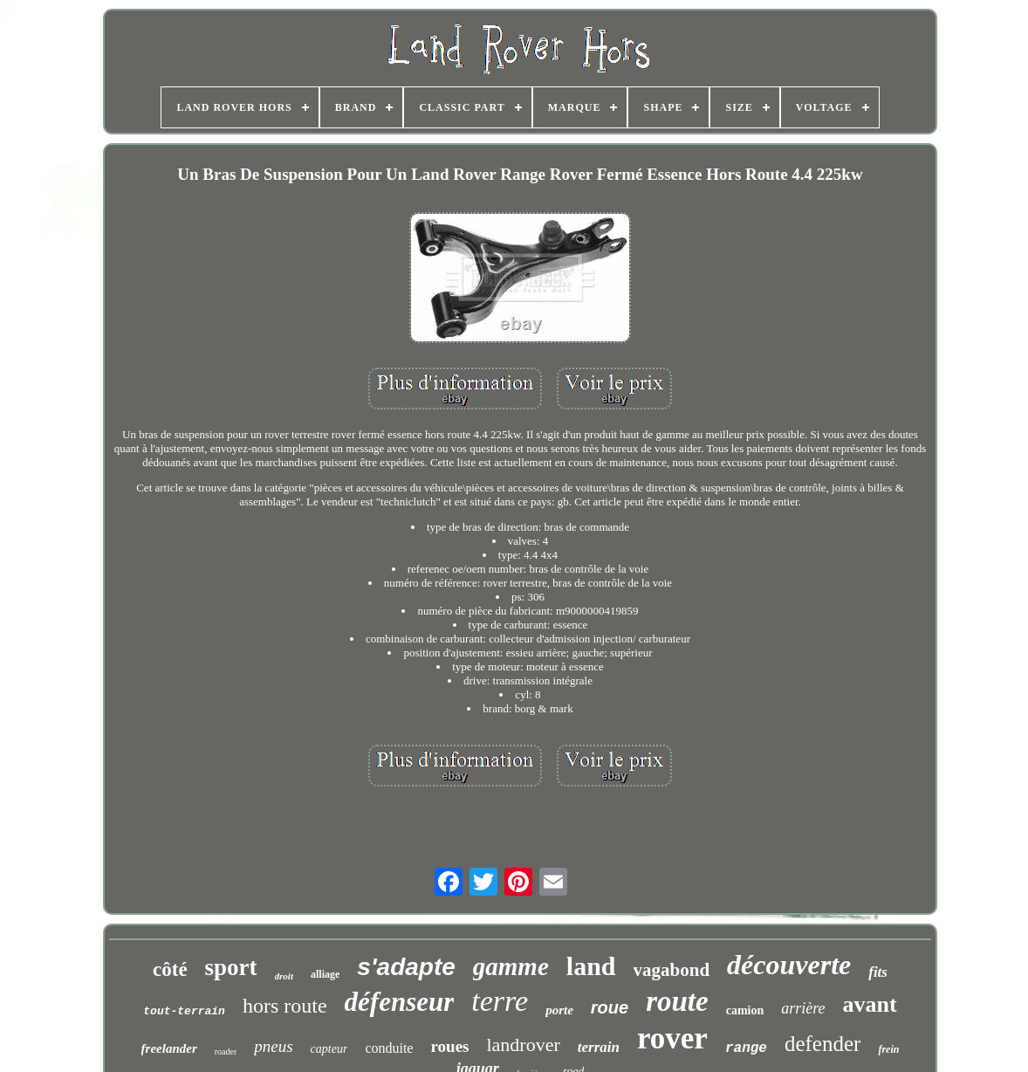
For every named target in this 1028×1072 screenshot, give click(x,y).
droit (284, 976)
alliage (325, 974)
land (591, 966)
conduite (389, 1048)
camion (745, 1010)
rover (672, 1038)
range (746, 1048)
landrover (522, 1044)
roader (226, 1051)
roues (449, 1046)
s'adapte (406, 966)
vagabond (672, 969)
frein (888, 1049)
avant (870, 1004)
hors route (285, 1005)
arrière (803, 1008)
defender (822, 1043)
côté (170, 969)
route (677, 1001)
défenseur (400, 1001)
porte (559, 1010)
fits (878, 972)
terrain (599, 1047)
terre (499, 1001)
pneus (273, 1046)
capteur (329, 1048)
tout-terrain (184, 1011)
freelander (169, 1048)
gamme (511, 966)
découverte (789, 964)
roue (609, 1007)
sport (231, 967)
